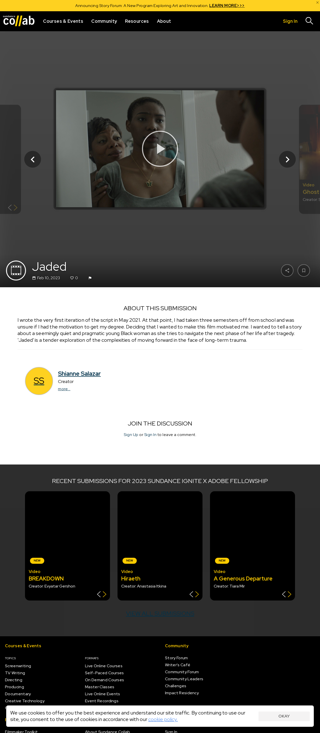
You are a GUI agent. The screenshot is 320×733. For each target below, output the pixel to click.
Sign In (150, 434)
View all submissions (160, 613)
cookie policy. (163, 719)
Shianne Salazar (79, 374)
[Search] (310, 21)
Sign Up (131, 434)
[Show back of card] (12, 208)
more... (64, 389)
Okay (284, 716)
